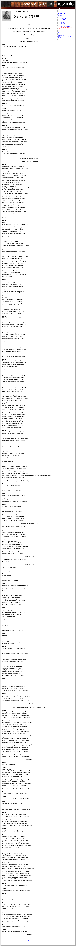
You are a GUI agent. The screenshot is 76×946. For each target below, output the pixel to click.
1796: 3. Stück (64, 21)
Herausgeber (62, 18)
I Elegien (63, 23)
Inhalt (62, 22)
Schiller (60, 17)
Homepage (59, 8)
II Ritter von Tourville (66, 25)
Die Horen (62, 19)
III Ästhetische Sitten (66, 26)
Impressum (61, 32)
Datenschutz (61, 35)
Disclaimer (60, 34)
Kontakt (68, 8)
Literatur (60, 15)
